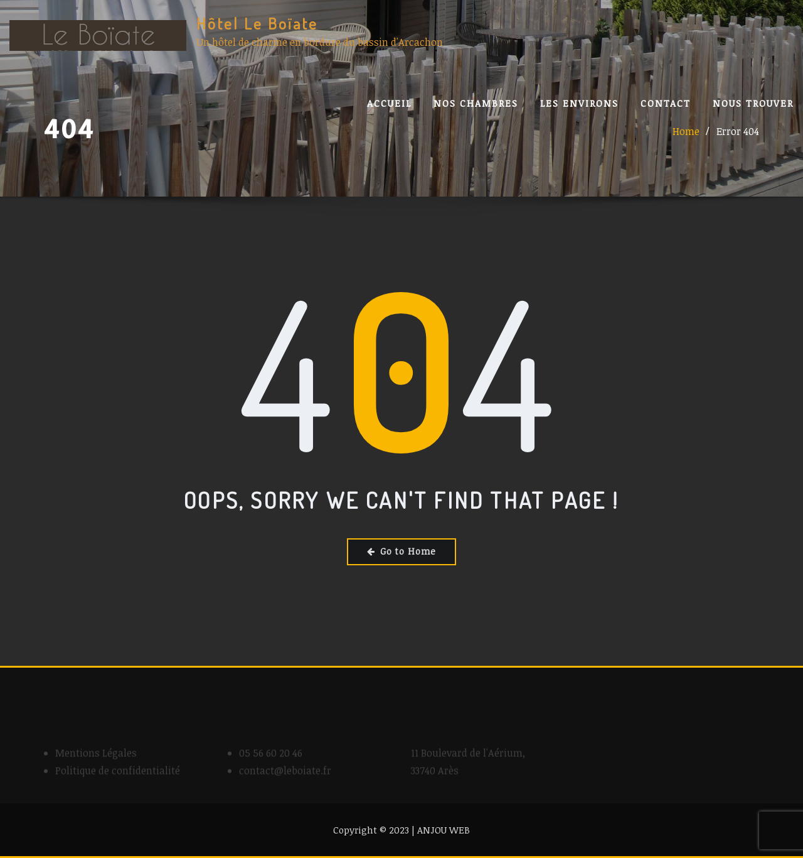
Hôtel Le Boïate (257, 23)
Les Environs (579, 103)
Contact (666, 103)
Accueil (389, 103)
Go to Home (401, 551)
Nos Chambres (475, 103)
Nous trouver (753, 103)
